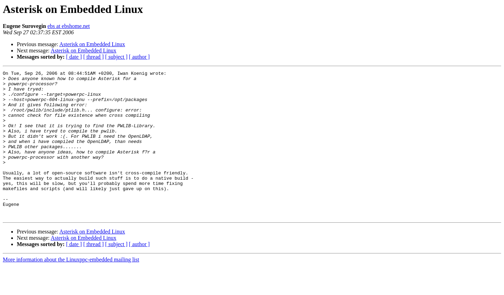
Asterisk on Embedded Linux (92, 44)
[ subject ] (116, 57)
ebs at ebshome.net (69, 26)
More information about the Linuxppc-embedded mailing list (71, 289)
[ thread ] (93, 57)
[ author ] (139, 57)
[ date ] (74, 57)
